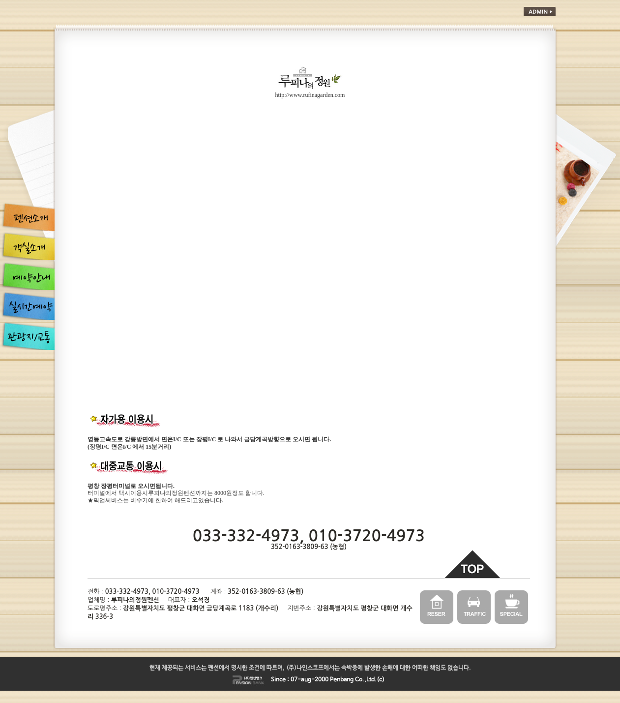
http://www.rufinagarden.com (310, 95)
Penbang (342, 679)
